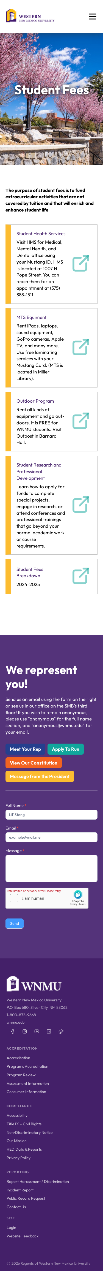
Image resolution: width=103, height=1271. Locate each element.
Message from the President (40, 776)
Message (14, 850)
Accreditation (18, 1057)
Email (11, 828)
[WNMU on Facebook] (13, 1031)
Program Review (21, 1074)
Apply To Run (65, 749)
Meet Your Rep (25, 749)
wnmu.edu (15, 1022)
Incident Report (20, 1190)
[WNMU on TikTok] (61, 1031)
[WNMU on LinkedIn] (49, 1031)
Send (14, 923)
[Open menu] (93, 16)
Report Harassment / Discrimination (38, 1181)
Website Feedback (22, 1236)
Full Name (15, 805)
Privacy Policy (18, 1157)
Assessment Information (28, 1083)
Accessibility (17, 1115)
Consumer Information (26, 1091)
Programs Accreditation (27, 1066)
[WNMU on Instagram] (25, 1031)
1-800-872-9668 (21, 1014)
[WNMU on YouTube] (37, 1031)
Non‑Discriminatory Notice (30, 1132)
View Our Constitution (33, 763)
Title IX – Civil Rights (24, 1123)
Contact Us (16, 1206)
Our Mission (17, 1140)
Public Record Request (26, 1198)
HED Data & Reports (24, 1149)
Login (11, 1227)
